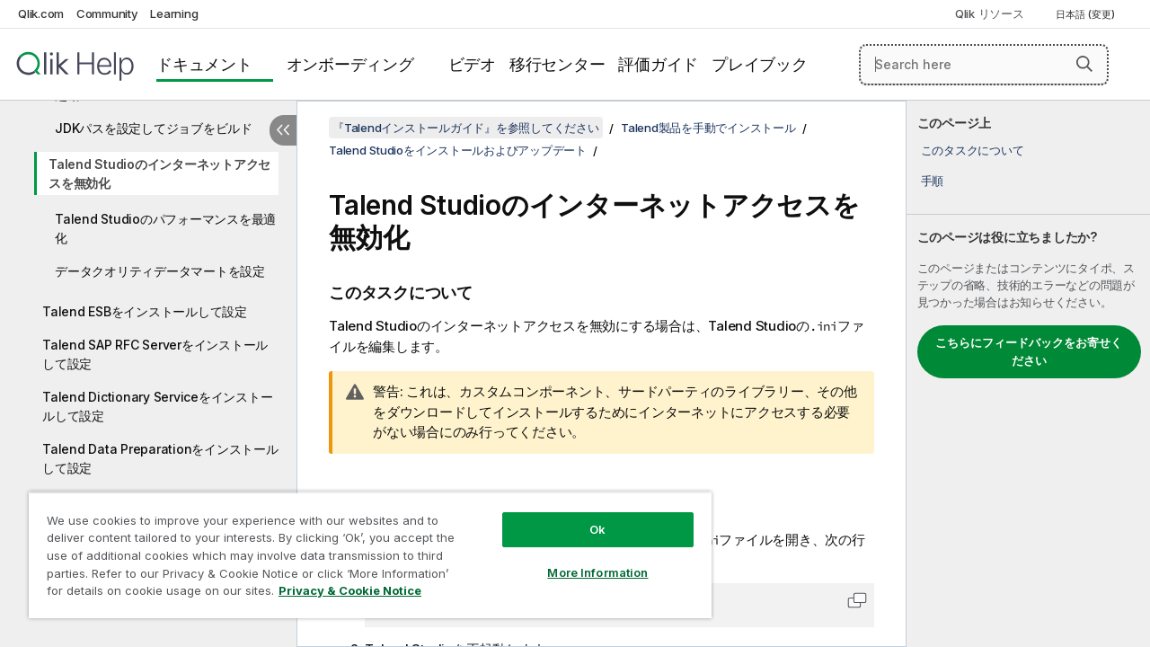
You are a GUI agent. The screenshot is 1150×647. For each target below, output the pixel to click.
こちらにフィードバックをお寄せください (1028, 351)
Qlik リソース (989, 13)
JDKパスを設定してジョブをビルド (153, 128)
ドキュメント (204, 64)
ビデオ (472, 64)
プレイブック (760, 64)
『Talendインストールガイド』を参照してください (465, 127)
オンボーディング (350, 64)
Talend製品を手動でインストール (708, 127)
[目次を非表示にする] (283, 130)
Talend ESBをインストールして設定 (144, 311)
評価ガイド (658, 64)
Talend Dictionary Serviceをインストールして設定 (157, 406)
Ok (584, 516)
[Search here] (984, 65)
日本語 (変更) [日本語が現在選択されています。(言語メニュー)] (1087, 14)
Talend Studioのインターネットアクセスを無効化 (159, 173)
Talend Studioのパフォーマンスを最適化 (165, 228)
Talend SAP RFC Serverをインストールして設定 (155, 354)
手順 (932, 180)
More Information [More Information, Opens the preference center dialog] (584, 559)
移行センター (557, 64)
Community (107, 13)
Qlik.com (41, 13)
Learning (174, 13)
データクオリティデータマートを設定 (160, 271)
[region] (362, 548)
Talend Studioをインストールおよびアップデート (458, 150)
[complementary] (1028, 374)
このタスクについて (972, 150)
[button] (1084, 64)
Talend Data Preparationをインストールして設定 (160, 458)
